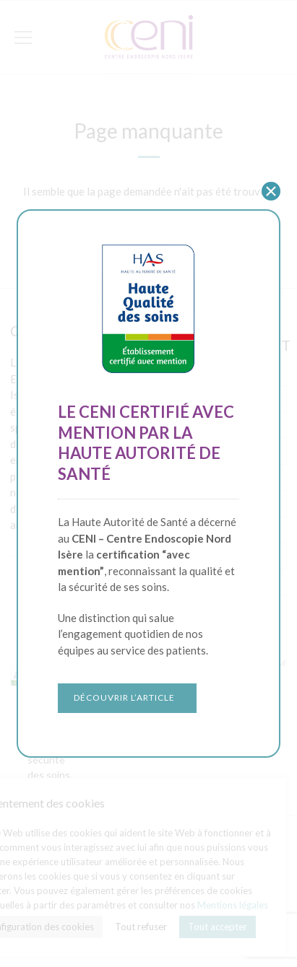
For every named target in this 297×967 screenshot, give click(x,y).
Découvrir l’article (124, 697)
